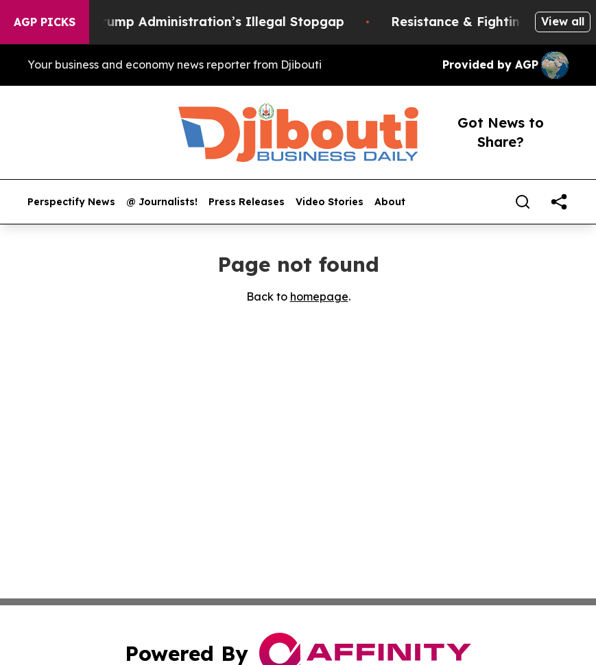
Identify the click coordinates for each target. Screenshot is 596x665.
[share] (559, 201)
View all (562, 21)
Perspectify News (71, 202)
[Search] (522, 202)
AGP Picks (44, 22)
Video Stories (329, 202)
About (389, 202)
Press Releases (246, 202)
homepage (319, 296)
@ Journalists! (162, 202)
